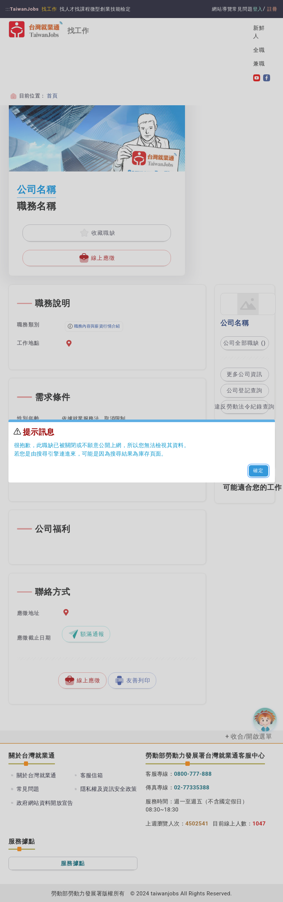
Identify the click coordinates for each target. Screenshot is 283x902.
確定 (258, 470)
